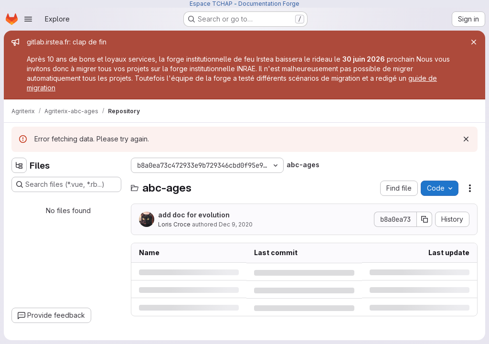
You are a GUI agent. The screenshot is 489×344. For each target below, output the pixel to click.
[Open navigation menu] (28, 19)
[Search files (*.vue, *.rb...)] (66, 184)
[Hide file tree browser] (19, 165)
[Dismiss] (466, 139)
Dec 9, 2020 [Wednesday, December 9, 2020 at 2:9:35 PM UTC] (236, 224)
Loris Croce (174, 224)
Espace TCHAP (211, 3)
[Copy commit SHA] (424, 219)
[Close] (473, 42)
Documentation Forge (268, 3)
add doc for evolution (194, 215)
